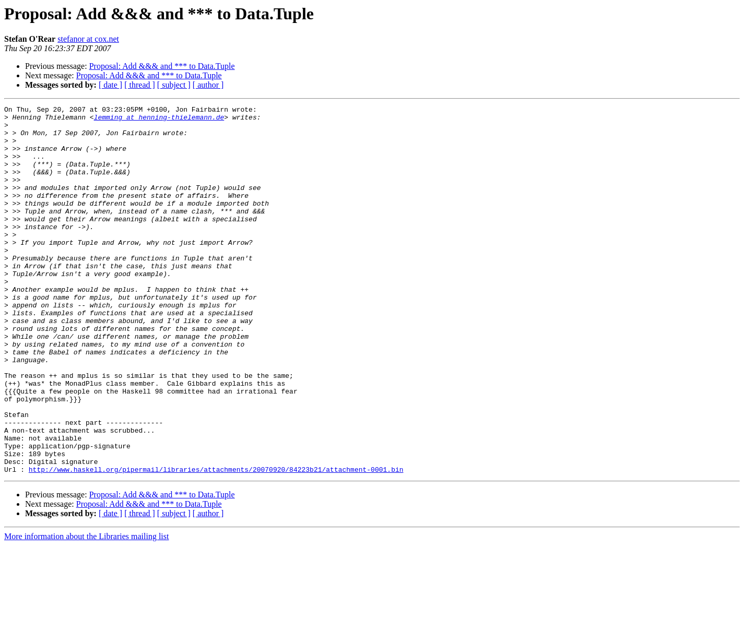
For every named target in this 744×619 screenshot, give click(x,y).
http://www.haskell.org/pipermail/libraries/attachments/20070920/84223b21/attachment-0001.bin (216, 542)
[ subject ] (174, 84)
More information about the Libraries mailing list (86, 609)
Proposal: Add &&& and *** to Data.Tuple (162, 66)
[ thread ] (139, 84)
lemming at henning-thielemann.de (159, 120)
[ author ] (208, 84)
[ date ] (110, 84)
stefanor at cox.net (88, 38)
